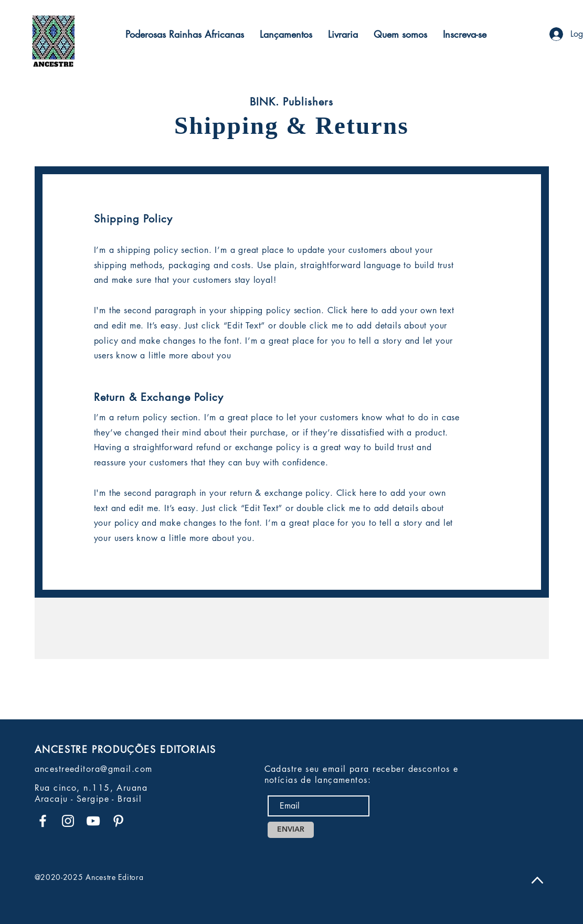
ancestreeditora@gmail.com (94, 768)
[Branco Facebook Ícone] (43, 821)
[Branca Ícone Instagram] (68, 821)
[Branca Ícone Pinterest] (118, 821)
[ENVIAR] (291, 830)
